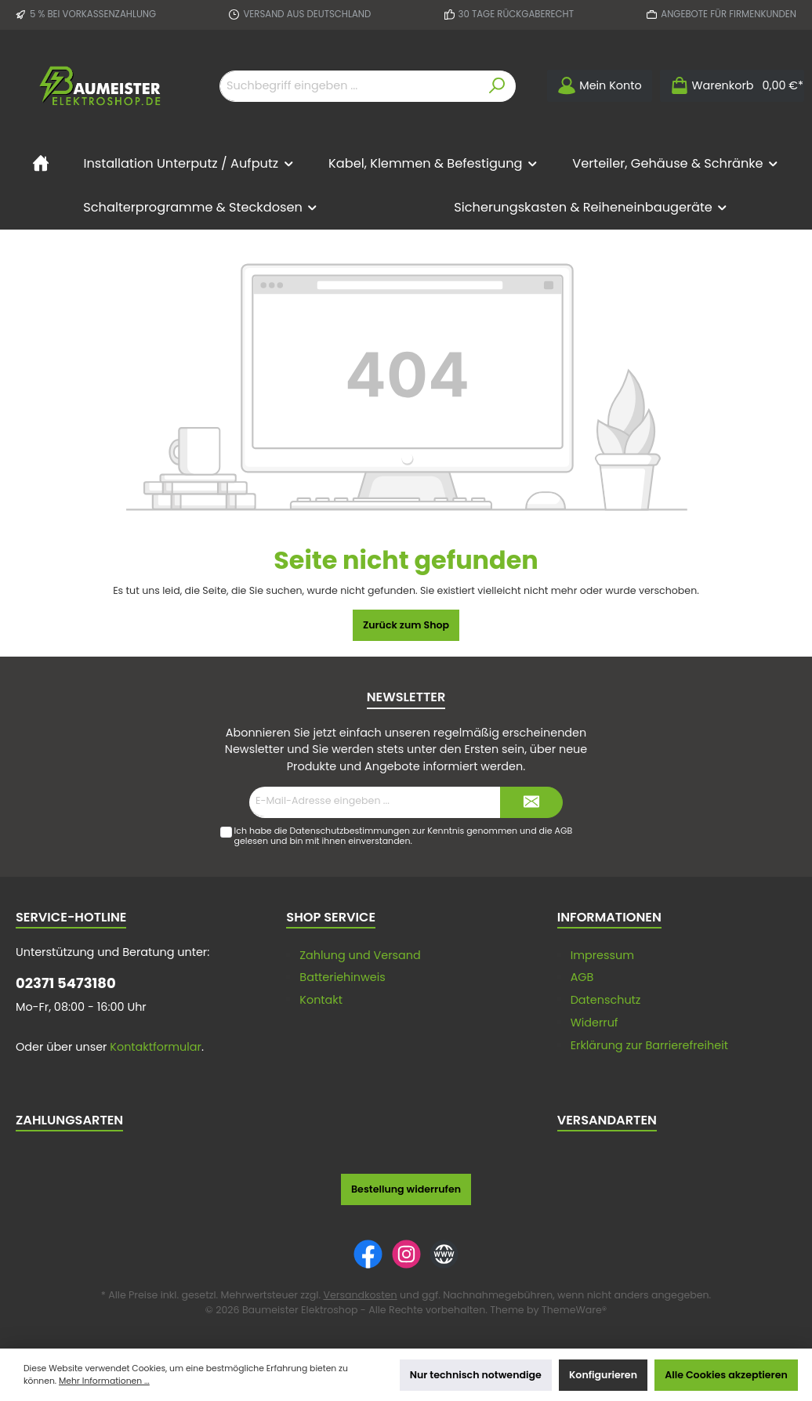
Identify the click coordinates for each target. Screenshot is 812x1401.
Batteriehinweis (342, 977)
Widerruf (594, 1022)
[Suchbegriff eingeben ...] (349, 86)
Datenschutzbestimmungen (350, 830)
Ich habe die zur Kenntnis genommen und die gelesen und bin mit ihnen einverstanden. (403, 835)
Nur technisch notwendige (476, 1374)
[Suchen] (497, 86)
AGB (563, 830)
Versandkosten (360, 1294)
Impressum (602, 955)
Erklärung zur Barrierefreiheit (649, 1045)
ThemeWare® (574, 1309)
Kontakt (321, 1000)
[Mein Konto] (599, 86)
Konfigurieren (603, 1374)
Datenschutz (606, 1000)
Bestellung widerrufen (406, 1189)
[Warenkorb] (732, 86)
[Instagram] (406, 1254)
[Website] (444, 1254)
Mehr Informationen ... (104, 1381)
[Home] (40, 164)
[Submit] (531, 802)
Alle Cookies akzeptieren (726, 1374)
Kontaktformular (155, 1047)
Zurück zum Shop (406, 625)
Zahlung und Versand (359, 955)
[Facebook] (368, 1254)
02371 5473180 (66, 983)
